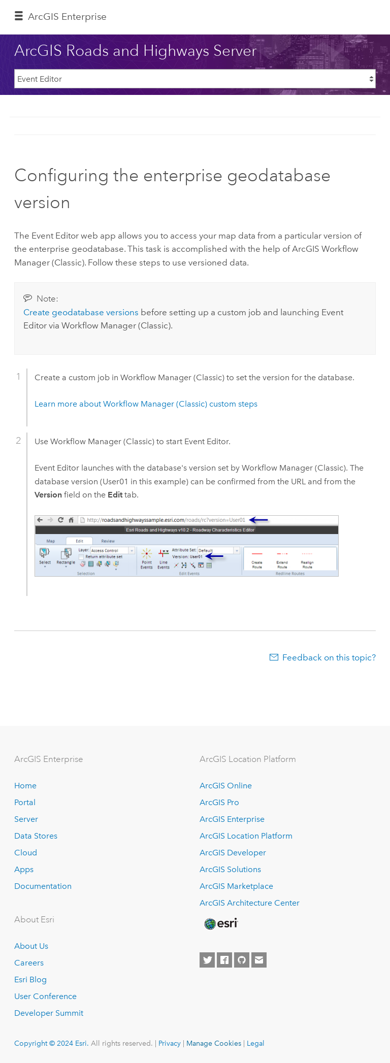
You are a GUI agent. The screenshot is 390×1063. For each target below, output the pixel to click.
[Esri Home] (220, 924)
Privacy (169, 1043)
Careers (29, 963)
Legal (256, 1043)
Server (26, 819)
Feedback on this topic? (329, 657)
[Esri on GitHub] (241, 960)
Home (25, 785)
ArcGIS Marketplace (236, 886)
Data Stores (35, 836)
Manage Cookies (213, 1043)
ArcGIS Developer (233, 852)
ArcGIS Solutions (230, 869)
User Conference (45, 996)
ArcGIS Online (226, 785)
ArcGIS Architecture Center (250, 903)
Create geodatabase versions (81, 312)
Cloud (25, 852)
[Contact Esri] (259, 960)
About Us (31, 946)
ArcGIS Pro (219, 802)
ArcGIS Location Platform (246, 836)
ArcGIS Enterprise (67, 16)
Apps (24, 869)
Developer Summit (48, 1013)
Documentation (43, 886)
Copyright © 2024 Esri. (51, 1043)
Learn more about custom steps (146, 404)
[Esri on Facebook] (224, 960)
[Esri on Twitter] (207, 960)
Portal (25, 802)
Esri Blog (30, 979)
